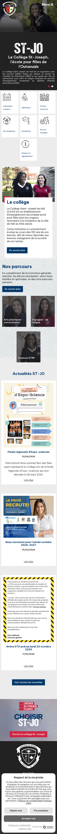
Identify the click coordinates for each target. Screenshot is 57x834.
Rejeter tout (16, 810)
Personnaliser (41, 810)
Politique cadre (25, 829)
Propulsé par (42, 827)
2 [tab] (52, 86)
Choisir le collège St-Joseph (28, 734)
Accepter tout (28, 818)
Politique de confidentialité (30, 801)
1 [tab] (49, 86)
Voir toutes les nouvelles (28, 682)
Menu (47, 4)
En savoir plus (17, 250)
